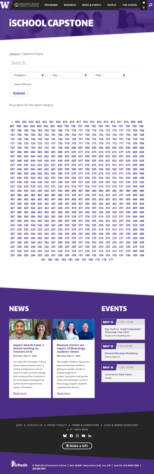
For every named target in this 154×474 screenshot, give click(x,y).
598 (74, 169)
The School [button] (130, 4)
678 (74, 151)
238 (74, 246)
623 (40, 164)
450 (128, 199)
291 (121, 233)
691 (121, 147)
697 (81, 147)
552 (115, 177)
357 (81, 220)
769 (135, 130)
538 (74, 181)
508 (142, 186)
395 (94, 212)
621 (53, 164)
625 (26, 164)
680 (60, 151)
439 (67, 203)
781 (53, 130)
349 (135, 220)
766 (19, 134)
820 (58, 121)
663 (40, 156)
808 (140, 121)
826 (18, 121)
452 (115, 199)
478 (74, 194)
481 (53, 194)
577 (81, 173)
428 (142, 203)
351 (121, 220)
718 (74, 143)
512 (115, 186)
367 (13, 220)
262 (47, 242)
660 (60, 156)
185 (57, 259)
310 (128, 229)
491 (121, 190)
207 (13, 255)
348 (142, 220)
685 (26, 151)
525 (26, 186)
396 (87, 212)
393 (108, 212)
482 (47, 194)
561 (53, 177)
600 (60, 169)
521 (53, 186)
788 (141, 126)
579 (67, 173)
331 (121, 225)
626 (19, 164)
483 (40, 194)
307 (13, 233)
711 (121, 143)
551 (121, 177)
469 (135, 194)
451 (121, 199)
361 (53, 220)
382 (47, 216)
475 (94, 194)
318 (74, 229)
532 (115, 181)
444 (33, 203)
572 (115, 173)
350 (128, 220)
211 (121, 250)
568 (142, 173)
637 (81, 160)
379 (67, 216)
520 (60, 186)
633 (108, 160)
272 (115, 237)
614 (101, 164)
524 (33, 186)
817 (79, 121)
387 (13, 216)
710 (128, 143)
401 (53, 212)
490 (128, 190)
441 (53, 203)
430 (128, 203)
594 (101, 169)
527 (13, 186)
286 (19, 237)
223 (40, 250)
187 (43, 259)
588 (142, 169)
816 (86, 121)
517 (81, 186)
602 (47, 169)
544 (33, 181)
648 (142, 156)
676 (87, 151)
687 (13, 151)
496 (87, 190)
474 (101, 194)
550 (128, 177)
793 (107, 126)
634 (101, 160)
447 (13, 203)
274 (101, 237)
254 (101, 242)
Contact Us (35, 425)
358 (74, 220)
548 (142, 177)
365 (26, 220)
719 (67, 143)
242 (47, 246)
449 (135, 199)
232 (115, 246)
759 (67, 134)
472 (115, 194)
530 (128, 181)
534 (101, 181)
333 (108, 225)
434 (101, 203)
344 (33, 225)
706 (19, 147)
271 (121, 237)
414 (101, 207)
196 (87, 255)
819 (65, 121)
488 (142, 190)
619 (67, 164)
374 (101, 216)
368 (142, 216)
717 (81, 143)
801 (53, 126)
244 (33, 246)
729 (135, 138)
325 (26, 229)
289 (135, 233)
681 (53, 151)
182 (77, 259)
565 (26, 177)
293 (108, 233)
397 (81, 212)
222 (47, 250)
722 (47, 143)
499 (67, 190)
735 (94, 138)
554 (101, 177)
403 (40, 212)
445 (26, 203)
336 (87, 225)
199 (67, 255)
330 (128, 225)
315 (94, 229)
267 (13, 242)
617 (81, 164)
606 (19, 169)
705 (26, 147)
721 (53, 143)
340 (60, 225)
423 (40, 207)
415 (94, 207)
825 (24, 121)
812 (113, 121)
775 (94, 130)
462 (47, 199)
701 (53, 147)
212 (115, 250)
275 (94, 237)
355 (94, 220)
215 (94, 250)
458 (74, 199)
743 (40, 138)
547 (13, 181)
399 (67, 212)
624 (33, 164)
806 (19, 126)
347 (13, 225)
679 (67, 151)
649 (135, 156)
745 (26, 138)
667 (13, 156)
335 (94, 225)
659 (67, 156)
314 (101, 229)
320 (60, 229)
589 (135, 169)
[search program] (27, 75)
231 (121, 246)
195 (94, 255)
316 (87, 229)
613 (108, 164)
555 (94, 177)
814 (99, 121)
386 (19, 216)
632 (115, 160)
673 (108, 151)
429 (135, 203)
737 (81, 138)
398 (74, 212)
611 (121, 164)
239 (67, 246)
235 (94, 246)
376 (87, 216)
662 (47, 156)
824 (31, 121)
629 (135, 160)
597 (81, 169)
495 (94, 190)
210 (128, 250)
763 (40, 134)
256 (87, 242)
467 (13, 199)
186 (50, 259)
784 (33, 130)
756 (87, 134)
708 (142, 143)
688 (142, 147)
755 (94, 134)
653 (108, 156)
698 (74, 147)
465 (26, 199)
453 (108, 199)
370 (128, 216)
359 (67, 220)
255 (94, 242)
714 (101, 143)
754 (101, 134)
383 (40, 216)
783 (40, 130)
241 (53, 246)
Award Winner (20, 84)
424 (33, 207)
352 (115, 220)
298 (74, 233)
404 (33, 212)
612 (115, 164)
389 (135, 212)
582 (47, 173)
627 (13, 164)
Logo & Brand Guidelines (121, 425)
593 (108, 169)
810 (126, 121)
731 (121, 138)
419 (67, 207)
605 (26, 169)
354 (101, 220)
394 (101, 212)
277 (81, 237)
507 (13, 190)
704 (33, 147)
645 (26, 160)
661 (53, 156)
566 (19, 177)
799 (66, 126)
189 (135, 255)
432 (115, 203)
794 (100, 126)
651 (121, 156)
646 (19, 160)
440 (60, 203)
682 (47, 151)
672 (115, 151)
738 (74, 138)
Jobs (19, 425)
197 (81, 255)
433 (108, 203)
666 (19, 156)
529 (135, 181)
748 (142, 134)
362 (47, 220)
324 (33, 229)
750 (128, 134)
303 (40, 233)
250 (128, 242)
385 (26, 216)
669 (135, 151)
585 (26, 173)
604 (33, 169)
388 (142, 212)
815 (92, 121)
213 (108, 250)
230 (128, 246)
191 (121, 255)
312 (115, 229)
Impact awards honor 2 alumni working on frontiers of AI (28, 348)
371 (121, 216)
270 (128, 237)
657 (81, 156)
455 (94, 199)
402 (47, 212)
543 (40, 181)
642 (47, 160)
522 (47, 186)
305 (26, 233)
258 (74, 242)
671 (121, 151)
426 (19, 207)
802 (46, 126)
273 (108, 237)
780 (60, 130)
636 (87, 160)
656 (87, 156)
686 (19, 151)
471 (121, 194)
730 (128, 138)
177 (111, 259)
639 (67, 160)
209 (135, 250)
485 (26, 194)
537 (81, 181)
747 (13, 138)
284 (33, 237)
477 (81, 194)
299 (67, 233)
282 (47, 237)
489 (135, 190)
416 (87, 207)
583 (40, 173)
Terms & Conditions (85, 425)
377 (81, 216)
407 (13, 212)
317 (81, 229)
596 (87, 169)
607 (13, 169)
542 (47, 181)
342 (47, 225)
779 (67, 130)
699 (67, 147)
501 (53, 190)
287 (13, 237)
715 (94, 143)
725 (26, 143)
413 (108, 207)
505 (26, 190)
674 (101, 151)
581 (53, 173)
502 (47, 190)
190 (128, 255)
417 (81, 207)
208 (142, 250)
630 (128, 160)
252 (115, 242)
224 (33, 250)
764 (33, 134)
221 (53, 250)
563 (40, 177)
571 (121, 173)
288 (142, 233)
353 (108, 220)
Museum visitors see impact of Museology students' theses (71, 348)
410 (128, 207)
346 (19, 225)
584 (33, 173)
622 (47, 164)
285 (26, 237)
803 (39, 126)
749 (135, 134)
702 (47, 147)
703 (40, 147)
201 (53, 255)
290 (128, 233)
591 (121, 169)
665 (26, 156)
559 (67, 177)
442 (47, 203)
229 (135, 246)
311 (121, 229)
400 (60, 212)
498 (74, 190)
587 (13, 173)
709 (135, 143)
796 (87, 126)
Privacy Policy (57, 425)
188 (142, 255)
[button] (143, 7)
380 (60, 216)
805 (26, 126)
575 (94, 173)
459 (67, 199)
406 (19, 212)
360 (60, 220)
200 (60, 255)
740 (60, 138)
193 (108, 255)
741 (53, 138)
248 (142, 242)
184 (63, 259)
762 (47, 134)
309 (135, 229)
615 (94, 164)
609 (135, 164)
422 (47, 207)
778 (74, 130)
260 (60, 242)
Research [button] (70, 4)
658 (74, 156)
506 (19, 190)
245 (26, 246)
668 (142, 151)
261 (53, 242)
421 (53, 207)
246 (19, 246)
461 (53, 199)
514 (101, 186)
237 (81, 246)
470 (128, 194)
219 (67, 250)
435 (94, 203)
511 (121, 186)
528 (142, 181)
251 (121, 242)
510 (128, 186)
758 (74, 134)
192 (115, 255)
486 (19, 194)
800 (60, 126)
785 (26, 130)
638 (74, 160)
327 (13, 229)
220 (60, 250)
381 (53, 216)
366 (19, 220)
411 (121, 207)
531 (121, 181)
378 (74, 216)
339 (67, 225)
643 (40, 160)
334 (101, 225)
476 (87, 194)
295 (94, 233)
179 (97, 259)
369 (135, 216)
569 (135, 173)
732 (115, 138)
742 (47, 138)
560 (60, 177)
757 (81, 134)
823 (38, 121)
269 (135, 237)
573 (108, 173)
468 (142, 194)
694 (101, 147)
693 (108, 147)
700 (60, 147)
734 (101, 138)
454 (101, 199)
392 (115, 212)
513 (108, 186)
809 (133, 121)
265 (26, 242)
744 (33, 138)
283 (40, 237)
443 (40, 203)
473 (108, 194)
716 (87, 143)
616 (87, 164)
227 (13, 250)
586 (19, 173)
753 (108, 134)
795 (94, 126)
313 (108, 229)
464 (33, 199)
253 (108, 242)
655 (94, 156)
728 (142, 138)
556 (87, 177)
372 (115, 216)
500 (60, 190)
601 (53, 169)
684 (33, 151)
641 (53, 160)
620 (60, 164)
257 (81, 242)
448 (142, 199)
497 (81, 190)
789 (134, 126)
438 (74, 203)
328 (142, 225)
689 (135, 147)
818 (72, 121)
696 (87, 147)
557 (81, 177)
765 (26, 134)
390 (128, 212)
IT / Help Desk (79, 429)
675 (94, 151)
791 (121, 126)
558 (74, 177)
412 (115, 207)
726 (19, 143)
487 (13, 194)
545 (26, 181)
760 (60, 134)
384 (33, 216)
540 (60, 181)
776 (87, 130)
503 (40, 190)
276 (87, 237)
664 (33, 156)
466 (19, 199)
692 (115, 147)
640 (60, 160)
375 (94, 216)
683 (40, 151)
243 (40, 246)
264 (33, 242)
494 (101, 190)
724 (33, 143)
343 (40, 225)
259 (67, 242)
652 (115, 156)
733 (108, 138)
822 (45, 121)
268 (142, 237)
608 (142, 164)
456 (87, 199)
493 (108, 190)
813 (106, 121)
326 (19, 229)
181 (84, 259)
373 (108, 216)
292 (115, 233)
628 (142, 160)
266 (19, 242)
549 (135, 177)
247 (13, 246)
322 (47, 229)
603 (40, 169)
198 (74, 255)
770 (128, 130)
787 (13, 130)
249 (135, 242)
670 (128, 151)
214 (101, 250)
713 (108, 143)
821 (52, 121)
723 (40, 143)
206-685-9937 (39, 468)
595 (94, 169)
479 (67, 194)
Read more (20, 393)
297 (81, 233)
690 (128, 147)
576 (87, 173)
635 (94, 160)
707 (13, 147)
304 (33, 233)
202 (47, 255)
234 (101, 246)
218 (74, 250)
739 (67, 138)
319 (67, 229)
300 (60, 233)
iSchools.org (19, 463)
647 (13, 160)
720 (60, 143)
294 (101, 233)
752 (115, 134)
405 (26, 212)
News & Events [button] (91, 4)
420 (60, 207)
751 (121, 134)
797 (80, 126)
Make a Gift (77, 446)
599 (67, 169)
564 (33, 177)
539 (67, 181)
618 (74, 164)
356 (87, 220)
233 (108, 246)
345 (26, 225)
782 (47, 130)
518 (74, 186)
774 (101, 130)
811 (120, 121)
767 (13, 134)
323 (40, 229)
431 (121, 203)
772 (115, 130)
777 (81, 130)
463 (40, 199)
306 (19, 233)
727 (13, 143)
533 (108, 181)
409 (135, 207)
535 (94, 181)
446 (19, 203)
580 (60, 173)
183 (70, 259)
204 (33, 255)
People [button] (111, 4)
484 (33, 194)
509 (135, 186)
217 (81, 250)
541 (53, 181)
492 (115, 190)
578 (74, 173)
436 (87, 203)
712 (115, 143)
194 (101, 255)
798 (73, 126)
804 (32, 126)
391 (121, 212)
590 (128, 169)
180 (91, 259)
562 (47, 177)
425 (26, 207)
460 (60, 199)
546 (19, 181)
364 (33, 220)
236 (87, 246)
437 (81, 203)
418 (74, 207)
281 (53, 237)
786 (19, 130)
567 (13, 177)
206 (19, 255)
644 (33, 160)
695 (94, 147)
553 (108, 177)
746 (19, 138)
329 (135, 225)
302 (47, 233)
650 (128, 156)
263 (40, 242)
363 (40, 220)
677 (81, 151)
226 (19, 250)
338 (74, 225)
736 (87, 138)
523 (40, 186)
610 (128, 164)
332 (115, 225)
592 (115, 169)
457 (81, 199)
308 (142, 229)
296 (87, 233)
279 (67, 237)
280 (60, 237)
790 (128, 126)
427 (13, 207)
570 (128, 173)
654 (101, 156)
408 (142, 207)
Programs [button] (51, 4)
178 (104, 259)
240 (60, 246)
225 (26, 250)
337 (81, 225)
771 (121, 130)
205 (26, 255)
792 (114, 126)
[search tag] (68, 75)
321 (53, 229)
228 (142, 246)
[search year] (108, 75)
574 (101, 173)
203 (40, 255)
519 (67, 186)
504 (33, 190)
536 (87, 181)
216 (87, 250)
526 (19, 186)
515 (94, 186)
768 (142, 130)
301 (53, 233)
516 (87, 186)
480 (60, 194)
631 (121, 160)
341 (53, 225)
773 (108, 130)
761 (53, 134)
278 (74, 237)
